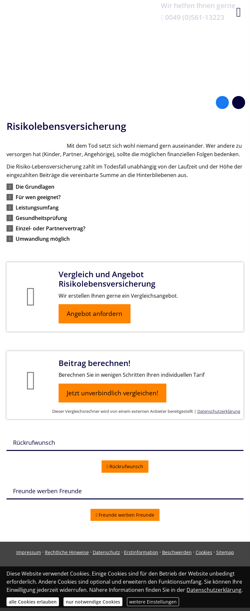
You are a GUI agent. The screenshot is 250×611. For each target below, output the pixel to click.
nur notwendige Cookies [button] (93, 602)
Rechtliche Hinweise (67, 552)
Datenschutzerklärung (218, 411)
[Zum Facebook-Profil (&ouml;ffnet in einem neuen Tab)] (222, 102)
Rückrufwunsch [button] (125, 466)
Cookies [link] (204, 552)
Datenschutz (106, 552)
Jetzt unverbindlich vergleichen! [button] (112, 393)
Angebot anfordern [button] (94, 313)
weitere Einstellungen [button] (153, 602)
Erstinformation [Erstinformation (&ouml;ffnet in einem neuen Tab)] (141, 552)
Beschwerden (177, 552)
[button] (35, 186)
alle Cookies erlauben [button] (33, 602)
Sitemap (225, 552)
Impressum (28, 552)
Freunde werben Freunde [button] (125, 515)
